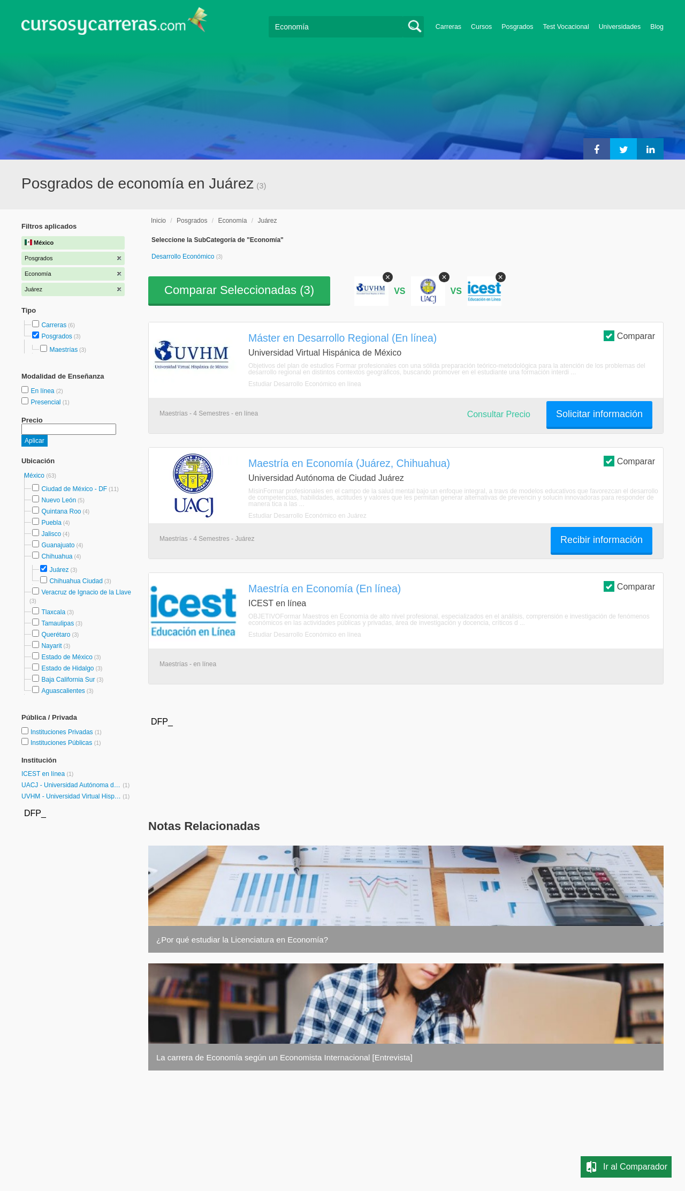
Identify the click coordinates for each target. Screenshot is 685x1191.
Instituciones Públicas (66, 743)
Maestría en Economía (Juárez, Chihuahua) (349, 463)
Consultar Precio (498, 414)
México (35, 475)
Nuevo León (58, 500)
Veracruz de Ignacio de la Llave (86, 592)
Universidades (620, 27)
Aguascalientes (63, 691)
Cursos (481, 27)
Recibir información (601, 539)
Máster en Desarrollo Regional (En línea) (342, 338)
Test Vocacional (566, 27)
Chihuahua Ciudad (75, 581)
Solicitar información (599, 414)
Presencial (46, 402)
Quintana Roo (61, 511)
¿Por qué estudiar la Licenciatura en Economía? (242, 939)
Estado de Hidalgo (67, 668)
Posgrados (517, 27)
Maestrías (63, 349)
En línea (43, 391)
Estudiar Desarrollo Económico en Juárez (307, 515)
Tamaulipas (57, 623)
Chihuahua (56, 556)
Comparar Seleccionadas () (239, 290)
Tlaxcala (53, 612)
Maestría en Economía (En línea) (324, 588)
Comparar (629, 335)
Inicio (158, 220)
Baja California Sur (68, 679)
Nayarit (51, 646)
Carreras (448, 27)
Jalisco (51, 534)
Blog (657, 27)
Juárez (58, 570)
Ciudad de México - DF (74, 489)
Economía (232, 220)
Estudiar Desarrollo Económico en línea (304, 384)
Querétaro (55, 634)
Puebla (51, 522)
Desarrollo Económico (183, 256)
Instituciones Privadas (66, 732)
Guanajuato (57, 545)
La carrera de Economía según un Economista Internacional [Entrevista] (284, 1057)
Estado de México (66, 657)
